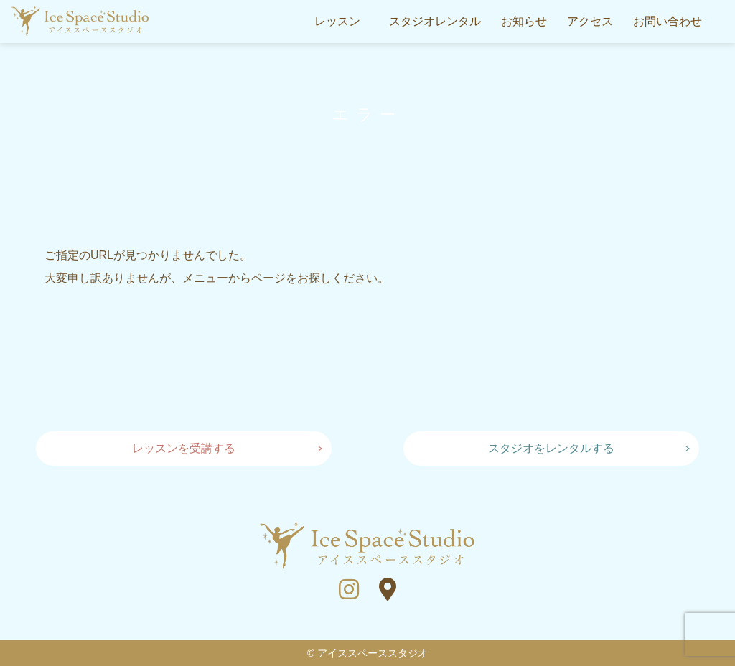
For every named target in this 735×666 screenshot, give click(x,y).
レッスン (337, 21)
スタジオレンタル (435, 21)
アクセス (590, 21)
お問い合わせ (667, 21)
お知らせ (524, 21)
